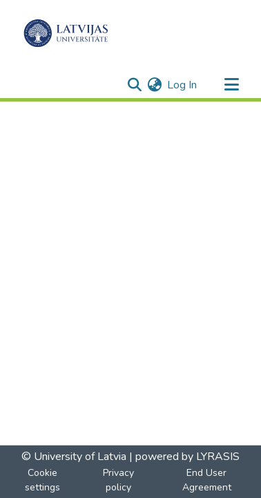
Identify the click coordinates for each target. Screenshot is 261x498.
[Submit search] (134, 85)
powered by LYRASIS (186, 456)
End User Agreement (206, 480)
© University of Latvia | (77, 456)
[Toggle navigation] (231, 85)
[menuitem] (154, 85)
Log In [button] (182, 85)
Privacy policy (118, 480)
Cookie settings (42, 480)
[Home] (66, 33)
